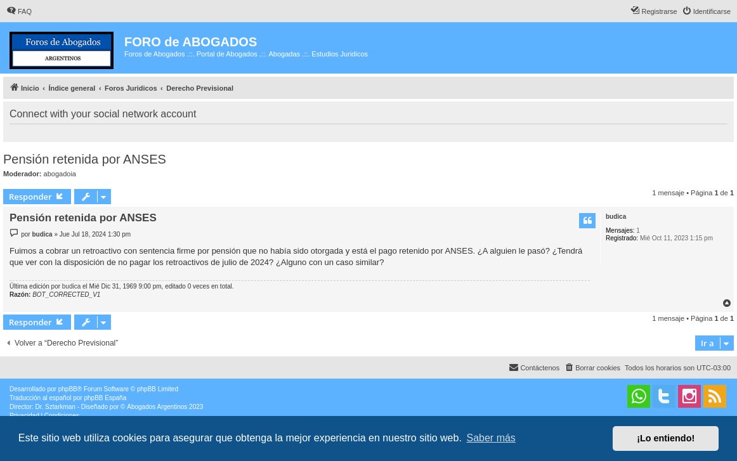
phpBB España (105, 397)
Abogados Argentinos (157, 406)
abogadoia (60, 174)
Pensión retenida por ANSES (84, 159)
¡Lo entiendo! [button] (666, 438)
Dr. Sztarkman (55, 406)
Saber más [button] (491, 437)
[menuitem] (19, 11)
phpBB (67, 389)
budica (616, 216)
